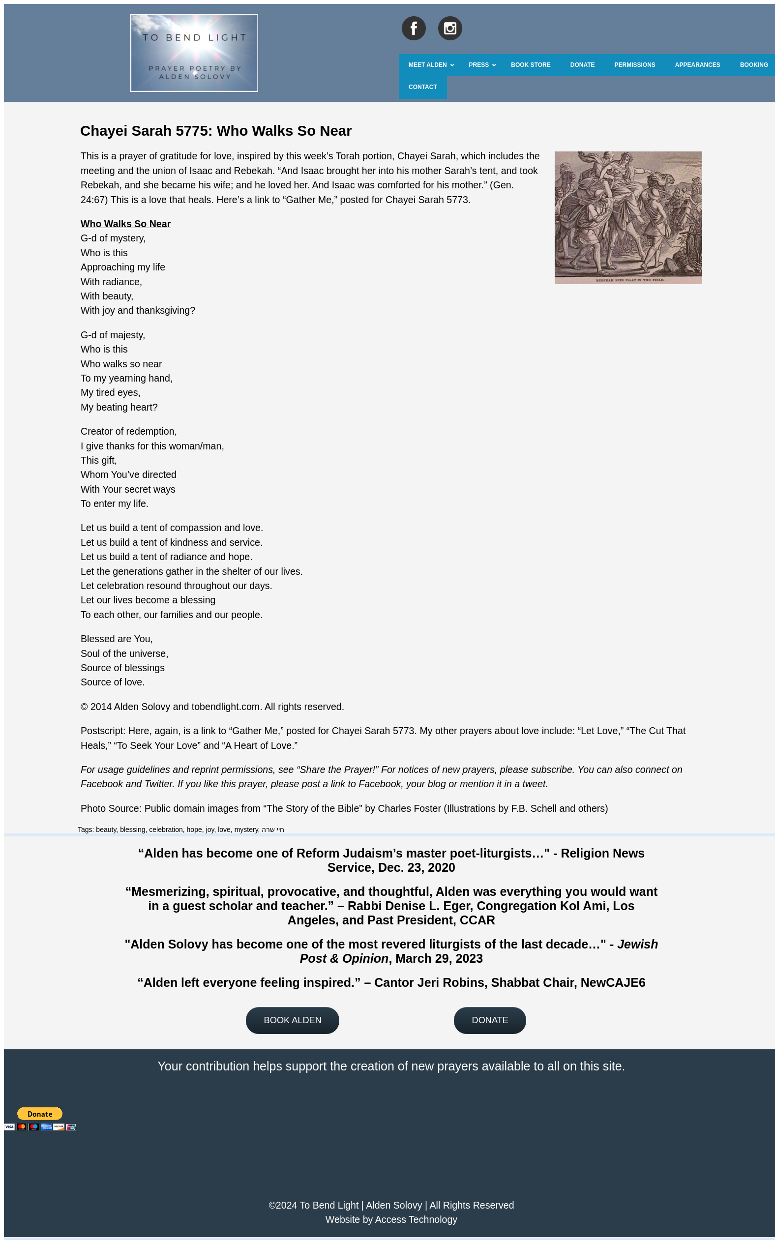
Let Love (599, 730)
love (224, 829)
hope (194, 829)
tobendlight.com (226, 706)
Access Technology (416, 1219)
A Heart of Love (258, 745)
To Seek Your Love (157, 745)
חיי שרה (273, 829)
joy (210, 829)
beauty (106, 829)
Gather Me (309, 199)
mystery (246, 829)
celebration (166, 829)
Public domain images (192, 808)
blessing (132, 829)
